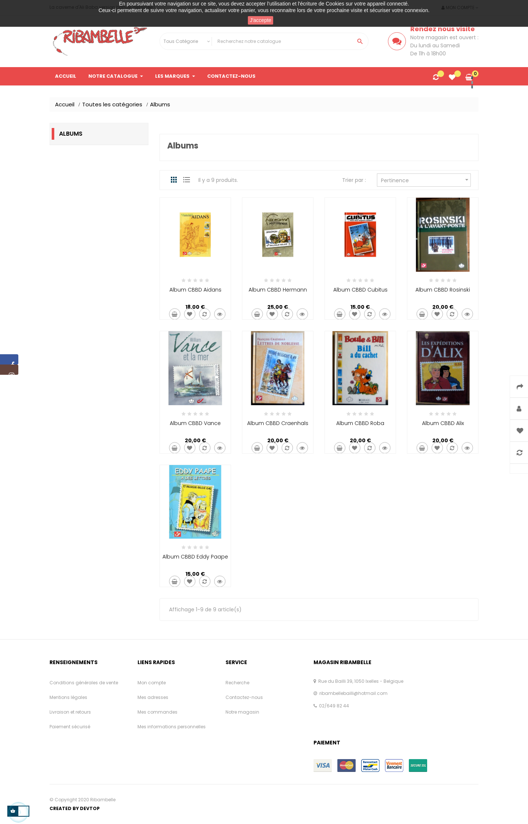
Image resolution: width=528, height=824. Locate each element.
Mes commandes (157, 712)
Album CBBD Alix (443, 423)
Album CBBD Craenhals (277, 423)
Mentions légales (68, 697)
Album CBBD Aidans (195, 289)
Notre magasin (242, 712)
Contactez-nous (244, 697)
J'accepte (260, 20)
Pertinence (425, 179)
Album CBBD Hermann (278, 289)
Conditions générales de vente (84, 683)
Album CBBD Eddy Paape (195, 556)
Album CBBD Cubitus (360, 289)
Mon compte (152, 683)
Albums (70, 133)
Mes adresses (153, 697)
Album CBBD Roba (360, 423)
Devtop (90, 808)
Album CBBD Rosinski (442, 289)
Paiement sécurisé (70, 727)
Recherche (237, 683)
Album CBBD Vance (195, 423)
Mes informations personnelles (172, 727)
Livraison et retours (70, 712)
